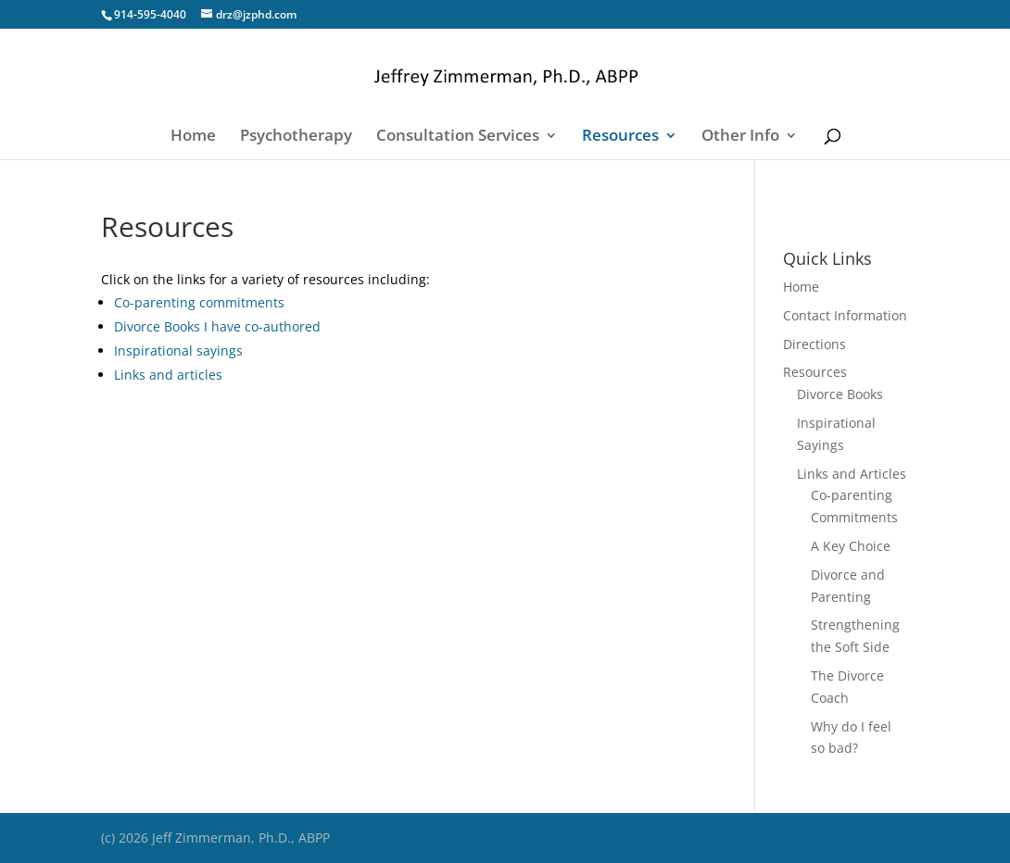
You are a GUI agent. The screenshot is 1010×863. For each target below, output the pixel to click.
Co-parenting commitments (199, 302)
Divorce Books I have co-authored (217, 326)
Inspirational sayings (178, 350)
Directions (814, 344)
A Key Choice (850, 546)
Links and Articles (851, 473)
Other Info (740, 137)
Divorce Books (840, 394)
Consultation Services (457, 137)
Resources (620, 137)
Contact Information (845, 315)
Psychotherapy (296, 137)
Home (193, 137)
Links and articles (168, 374)
